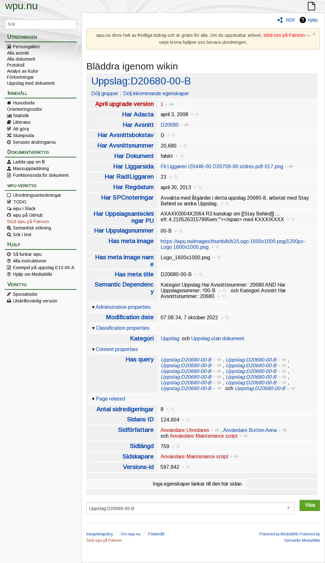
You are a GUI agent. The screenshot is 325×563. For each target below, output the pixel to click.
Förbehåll (156, 534)
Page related (110, 398)
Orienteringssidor (24, 109)
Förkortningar (20, 77)
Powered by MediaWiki (279, 534)
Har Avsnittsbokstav (125, 135)
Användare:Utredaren (185, 430)
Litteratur (22, 122)
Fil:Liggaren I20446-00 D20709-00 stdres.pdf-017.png (222, 166)
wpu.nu (21, 5)
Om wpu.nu (131, 534)
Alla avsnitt (18, 53)
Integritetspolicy (99, 534)
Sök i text (22, 234)
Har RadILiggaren (129, 176)
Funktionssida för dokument (41, 175)
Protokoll (15, 65)
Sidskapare (138, 456)
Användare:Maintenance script (204, 436)
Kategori (142, 338)
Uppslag (170, 338)
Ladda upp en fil (29, 162)
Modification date (130, 317)
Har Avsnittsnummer (125, 145)
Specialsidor (25, 294)
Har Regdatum (133, 187)
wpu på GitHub (28, 215)
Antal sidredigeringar (125, 409)
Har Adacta (138, 114)
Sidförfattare (136, 430)
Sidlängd (142, 446)
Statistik (21, 115)
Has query (139, 359)
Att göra (21, 129)
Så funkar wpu (27, 254)
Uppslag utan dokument (217, 338)
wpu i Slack (24, 208)
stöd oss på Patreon (284, 35)
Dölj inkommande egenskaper (156, 93)
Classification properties (122, 328)
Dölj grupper (104, 93)
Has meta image (131, 241)
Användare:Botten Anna (250, 430)
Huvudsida (24, 103)
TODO (19, 202)
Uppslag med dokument (31, 83)
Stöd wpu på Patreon (28, 221)
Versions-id (138, 467)
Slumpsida (23, 135)
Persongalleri (26, 46)
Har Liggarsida (133, 166)
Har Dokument (134, 156)
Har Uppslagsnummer (124, 230)
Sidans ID (140, 419)
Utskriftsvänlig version (35, 301)
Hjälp (313, 20)
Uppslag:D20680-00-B (141, 81)
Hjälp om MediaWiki (32, 274)
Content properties (117, 349)
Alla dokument (21, 59)
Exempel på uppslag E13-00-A (43, 267)
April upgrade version (124, 104)
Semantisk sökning (32, 228)
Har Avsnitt (138, 125)
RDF (290, 20)
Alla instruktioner (30, 261)
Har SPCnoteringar (127, 197)
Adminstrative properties (123, 307)
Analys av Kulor (22, 71)
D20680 (170, 125)
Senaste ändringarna (34, 142)
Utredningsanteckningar (37, 195)
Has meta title (134, 274)
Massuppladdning (31, 168)
